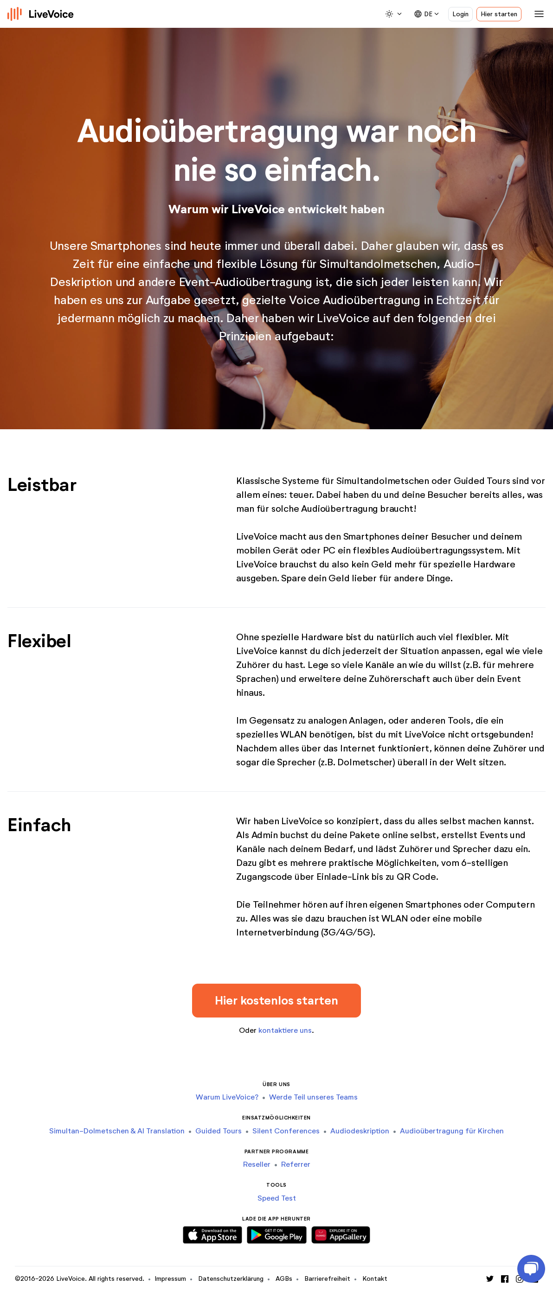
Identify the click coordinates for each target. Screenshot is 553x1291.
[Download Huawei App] (340, 1233)
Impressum (170, 1279)
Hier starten (499, 14)
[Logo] (40, 13)
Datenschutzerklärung (231, 1279)
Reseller (256, 1164)
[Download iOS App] (212, 1233)
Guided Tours (218, 1130)
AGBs (284, 1279)
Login (460, 14)
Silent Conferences (286, 1130)
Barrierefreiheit (327, 1279)
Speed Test (276, 1198)
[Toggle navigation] (537, 14)
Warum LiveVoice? (227, 1097)
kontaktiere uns (285, 1030)
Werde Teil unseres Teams (313, 1097)
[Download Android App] (277, 1233)
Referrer (295, 1164)
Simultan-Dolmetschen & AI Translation (117, 1130)
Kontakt (374, 1279)
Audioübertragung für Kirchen (452, 1130)
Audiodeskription (359, 1130)
